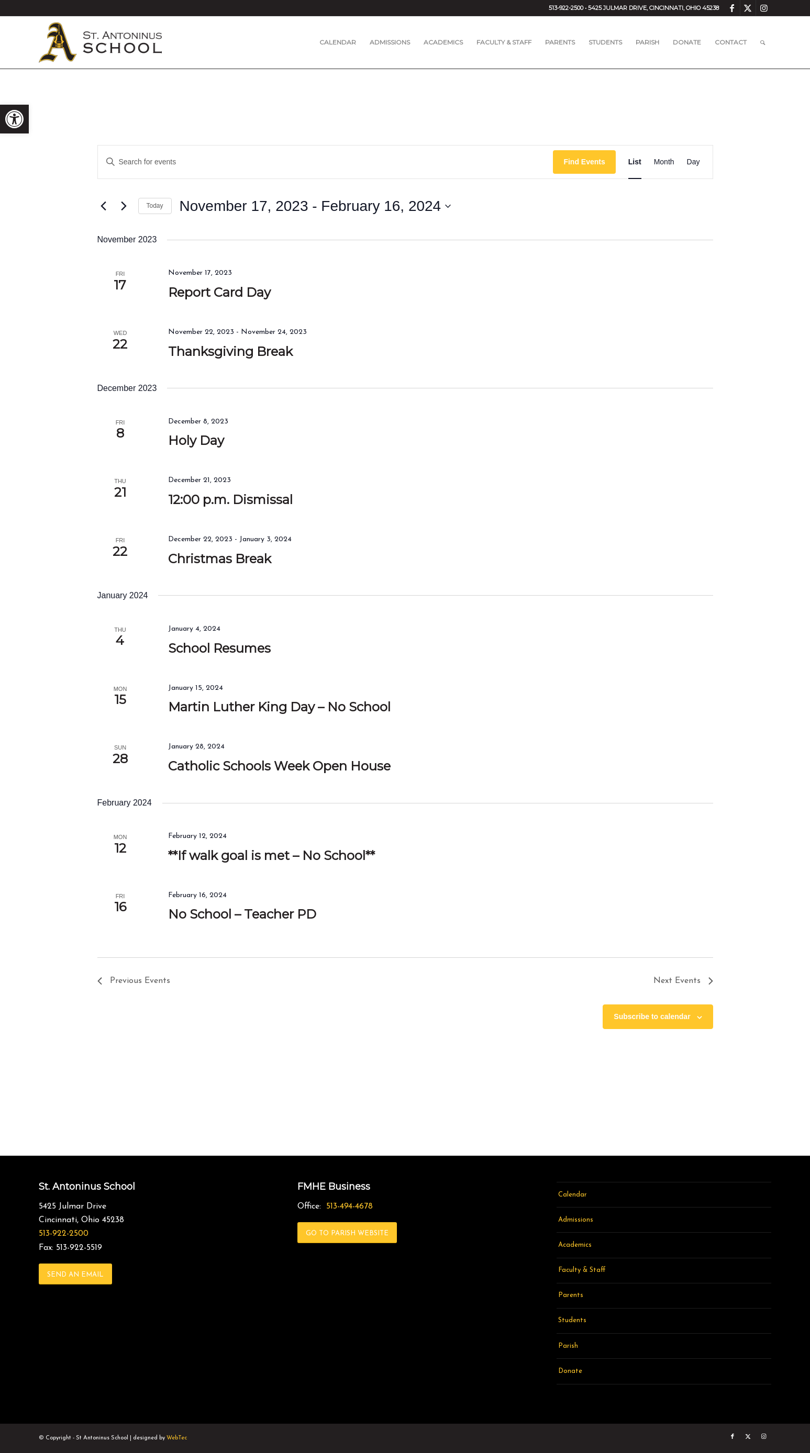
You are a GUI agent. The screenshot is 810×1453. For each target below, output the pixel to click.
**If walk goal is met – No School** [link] (271, 855)
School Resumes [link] (219, 648)
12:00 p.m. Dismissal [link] (230, 499)
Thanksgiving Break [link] (230, 351)
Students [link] (572, 1320)
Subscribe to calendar (652, 1016)
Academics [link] (575, 1245)
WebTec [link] (177, 1438)
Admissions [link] (575, 1219)
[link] (14, 119)
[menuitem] (338, 42)
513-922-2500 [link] (63, 1234)
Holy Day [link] (196, 440)
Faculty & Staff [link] (582, 1270)
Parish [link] (568, 1346)
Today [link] (155, 205)
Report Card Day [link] (219, 292)
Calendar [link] (572, 1194)
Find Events (584, 162)
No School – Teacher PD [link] (242, 914)
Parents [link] (570, 1295)
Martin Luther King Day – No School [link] (279, 706)
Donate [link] (570, 1371)
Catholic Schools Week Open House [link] (279, 766)
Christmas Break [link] (219, 558)
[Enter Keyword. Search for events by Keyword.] (325, 162)
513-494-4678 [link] (349, 1206)
